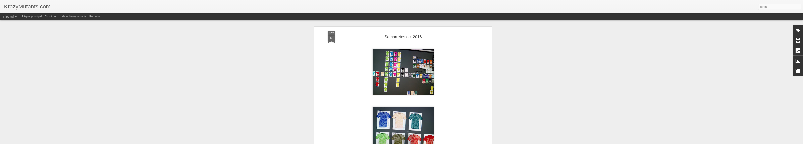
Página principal (32, 16)
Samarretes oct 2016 (403, 37)
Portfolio (94, 16)
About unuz (52, 16)
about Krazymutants (74, 16)
